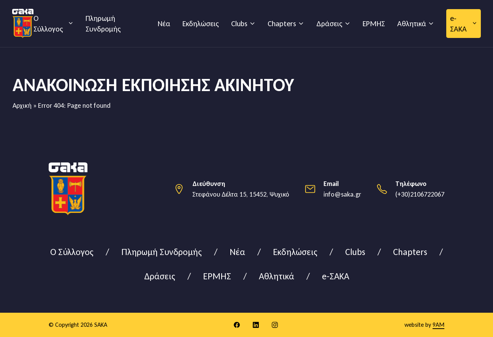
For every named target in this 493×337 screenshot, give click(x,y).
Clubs (239, 23)
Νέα (164, 23)
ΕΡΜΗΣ (374, 23)
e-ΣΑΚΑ (458, 23)
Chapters (282, 23)
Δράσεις (329, 23)
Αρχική (22, 105)
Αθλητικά (411, 23)
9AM (438, 324)
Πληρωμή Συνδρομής (103, 23)
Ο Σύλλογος (48, 23)
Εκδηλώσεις (200, 23)
